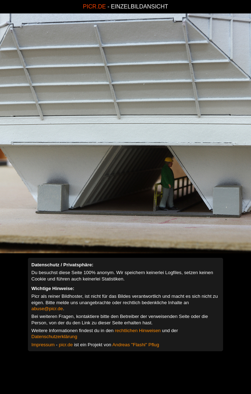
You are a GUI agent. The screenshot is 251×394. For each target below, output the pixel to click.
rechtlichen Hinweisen (138, 330)
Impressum (43, 344)
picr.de (66, 344)
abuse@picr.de (47, 308)
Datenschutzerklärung (54, 336)
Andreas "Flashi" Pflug (135, 344)
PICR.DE (94, 7)
